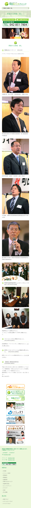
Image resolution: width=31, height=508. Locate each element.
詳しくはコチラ (5, 376)
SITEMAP (5, 452)
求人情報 (5, 492)
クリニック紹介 (6, 473)
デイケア (5, 487)
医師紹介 (5, 477)
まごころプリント (7, 485)
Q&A (4, 490)
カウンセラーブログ (8, 501)
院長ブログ (5, 499)
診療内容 (5, 479)
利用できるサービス (8, 481)
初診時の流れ (6, 483)
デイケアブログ (6, 503)
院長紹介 (5, 475)
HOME (4, 471)
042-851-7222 (11, 459)
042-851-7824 (7, 454)
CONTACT (12, 452)
